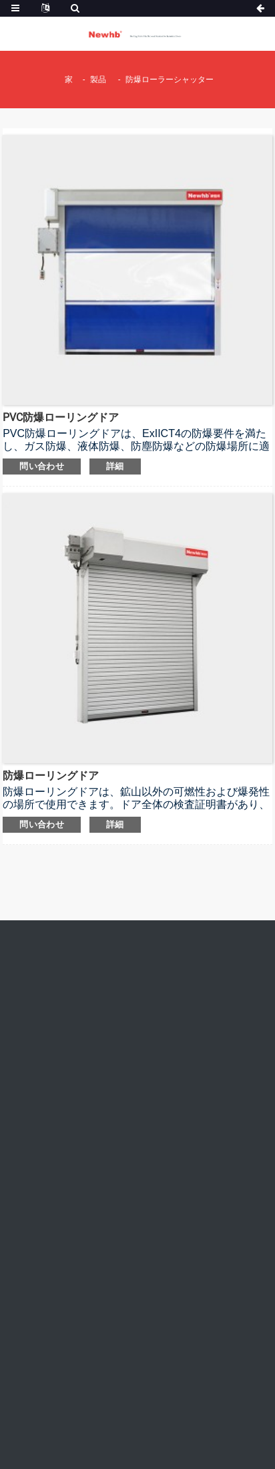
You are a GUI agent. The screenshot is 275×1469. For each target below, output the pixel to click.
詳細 (115, 466)
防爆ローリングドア (51, 775)
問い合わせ (41, 466)
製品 (98, 79)
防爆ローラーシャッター (169, 79)
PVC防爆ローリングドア (61, 417)
